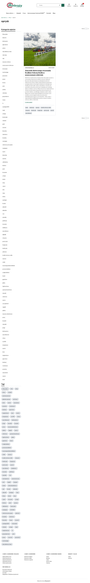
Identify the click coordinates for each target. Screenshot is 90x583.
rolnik (3, 262)
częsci (3, 186)
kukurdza (4, 155)
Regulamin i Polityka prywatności (10, 574)
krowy (3, 82)
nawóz (4, 376)
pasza (3, 79)
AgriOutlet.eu (4, 17)
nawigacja (4, 148)
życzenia (4, 224)
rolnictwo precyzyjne (7, 144)
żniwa (3, 196)
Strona (83, 28)
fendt (3, 276)
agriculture (5, 44)
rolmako (4, 120)
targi (3, 110)
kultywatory (5, 331)
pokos (3, 48)
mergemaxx (5, 345)
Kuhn (47, 556)
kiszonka (4, 131)
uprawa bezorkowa (7, 289)
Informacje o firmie (7, 571)
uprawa (4, 158)
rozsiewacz (5, 365)
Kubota (48, 563)
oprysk (4, 234)
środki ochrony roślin (7, 255)
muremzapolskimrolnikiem (8, 265)
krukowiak (4, 117)
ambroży (4, 251)
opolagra (4, 200)
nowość (4, 127)
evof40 (4, 341)
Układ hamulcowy (6, 558)
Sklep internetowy (43, 581)
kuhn (3, 379)
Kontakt (4, 572)
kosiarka (4, 137)
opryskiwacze (5, 334)
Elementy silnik (28, 558)
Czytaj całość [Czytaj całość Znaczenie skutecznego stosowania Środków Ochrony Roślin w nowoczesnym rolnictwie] (28, 102)
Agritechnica (5, 286)
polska (4, 89)
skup (3, 182)
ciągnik (4, 307)
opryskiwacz (5, 231)
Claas (47, 559)
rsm (3, 213)
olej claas (4, 55)
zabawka (4, 210)
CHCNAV (4, 141)
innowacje (4, 68)
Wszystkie (5, 34)
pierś (3, 169)
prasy (3, 317)
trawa (3, 100)
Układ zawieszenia (6, 563)
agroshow (4, 358)
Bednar (48, 558)
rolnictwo (4, 296)
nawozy (4, 258)
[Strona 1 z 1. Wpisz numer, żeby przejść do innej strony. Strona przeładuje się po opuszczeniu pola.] (86, 29)
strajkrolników (5, 272)
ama (3, 189)
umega (4, 113)
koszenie (4, 172)
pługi (3, 327)
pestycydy (5, 241)
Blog (10, 17)
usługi (4, 175)
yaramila (4, 217)
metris (4, 348)
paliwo (4, 310)
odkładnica (5, 162)
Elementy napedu (28, 559)
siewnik (4, 293)
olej (3, 58)
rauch (3, 151)
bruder (4, 203)
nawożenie (5, 372)
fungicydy (4, 245)
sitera (3, 338)
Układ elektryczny (6, 556)
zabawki (4, 207)
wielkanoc (4, 227)
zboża (3, 179)
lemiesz (4, 165)
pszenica (4, 369)
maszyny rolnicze (6, 62)
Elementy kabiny (28, 556)
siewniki (4, 324)
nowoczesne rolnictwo (8, 65)
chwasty (4, 238)
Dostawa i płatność (7, 569)
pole (3, 86)
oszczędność (5, 303)
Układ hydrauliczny (7, 559)
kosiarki (4, 320)
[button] (62, 5)
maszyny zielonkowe (7, 314)
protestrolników (6, 269)
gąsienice (4, 279)
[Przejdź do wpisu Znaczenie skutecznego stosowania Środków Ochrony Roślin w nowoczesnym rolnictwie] (39, 49)
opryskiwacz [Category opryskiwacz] (29, 67)
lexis (3, 352)
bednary (4, 362)
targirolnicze (5, 355)
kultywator (5, 41)
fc (2, 103)
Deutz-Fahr (49, 561)
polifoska (4, 220)
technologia (5, 72)
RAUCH (4, 37)
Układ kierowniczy (6, 561)
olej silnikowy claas (7, 51)
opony (4, 300)
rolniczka (4, 93)
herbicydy (4, 248)
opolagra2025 (5, 106)
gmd (3, 124)
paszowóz (4, 75)
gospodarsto (5, 96)
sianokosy (4, 134)
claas (3, 193)
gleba (3, 282)
